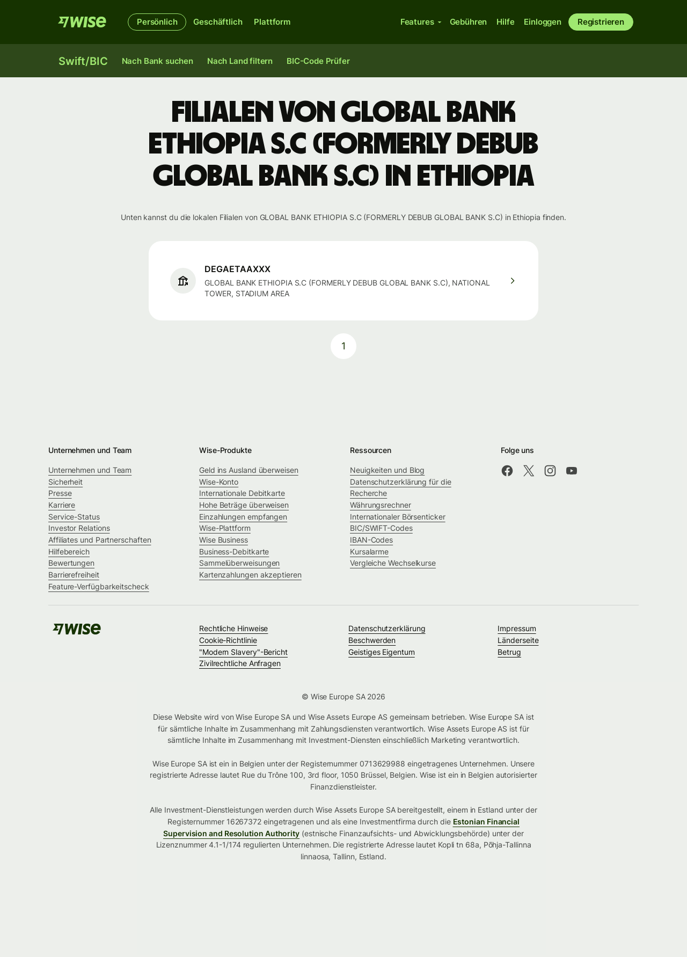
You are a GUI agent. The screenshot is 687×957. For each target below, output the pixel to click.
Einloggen (542, 22)
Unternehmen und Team (89, 469)
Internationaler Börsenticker (397, 516)
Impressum (517, 628)
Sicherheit (65, 481)
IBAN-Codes (371, 539)
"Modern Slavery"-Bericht (243, 651)
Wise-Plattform (225, 527)
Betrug (509, 651)
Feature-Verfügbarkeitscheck (98, 586)
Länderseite (518, 640)
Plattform (272, 22)
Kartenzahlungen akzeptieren (250, 574)
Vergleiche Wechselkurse (393, 562)
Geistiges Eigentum (381, 651)
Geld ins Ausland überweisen (248, 469)
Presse (60, 493)
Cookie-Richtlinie (228, 640)
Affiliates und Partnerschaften (99, 539)
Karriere (61, 504)
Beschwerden (372, 640)
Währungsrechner (380, 504)
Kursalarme (369, 551)
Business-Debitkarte (234, 551)
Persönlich (157, 22)
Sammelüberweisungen (239, 562)
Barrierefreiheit (73, 574)
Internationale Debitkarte (242, 493)
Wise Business (223, 539)
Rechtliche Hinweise (233, 628)
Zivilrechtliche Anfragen (240, 663)
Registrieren (601, 22)
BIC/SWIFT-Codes (381, 527)
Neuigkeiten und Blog (387, 469)
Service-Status (74, 516)
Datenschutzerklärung (386, 628)
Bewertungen (71, 562)
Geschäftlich (217, 22)
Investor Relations (79, 527)
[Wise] (82, 22)
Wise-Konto (218, 481)
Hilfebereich (69, 551)
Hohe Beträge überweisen (244, 504)
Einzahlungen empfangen (243, 516)
